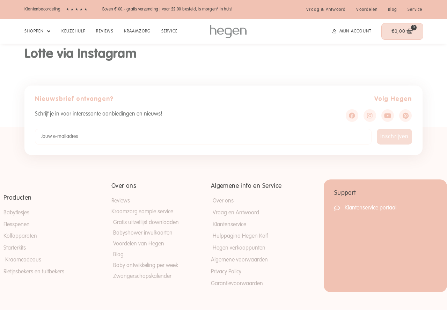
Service (415, 10)
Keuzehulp (73, 31)
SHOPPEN (37, 31)
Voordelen (367, 10)
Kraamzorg (137, 31)
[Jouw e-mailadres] (203, 137)
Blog (392, 10)
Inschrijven (394, 137)
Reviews (104, 31)
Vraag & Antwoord (326, 10)
